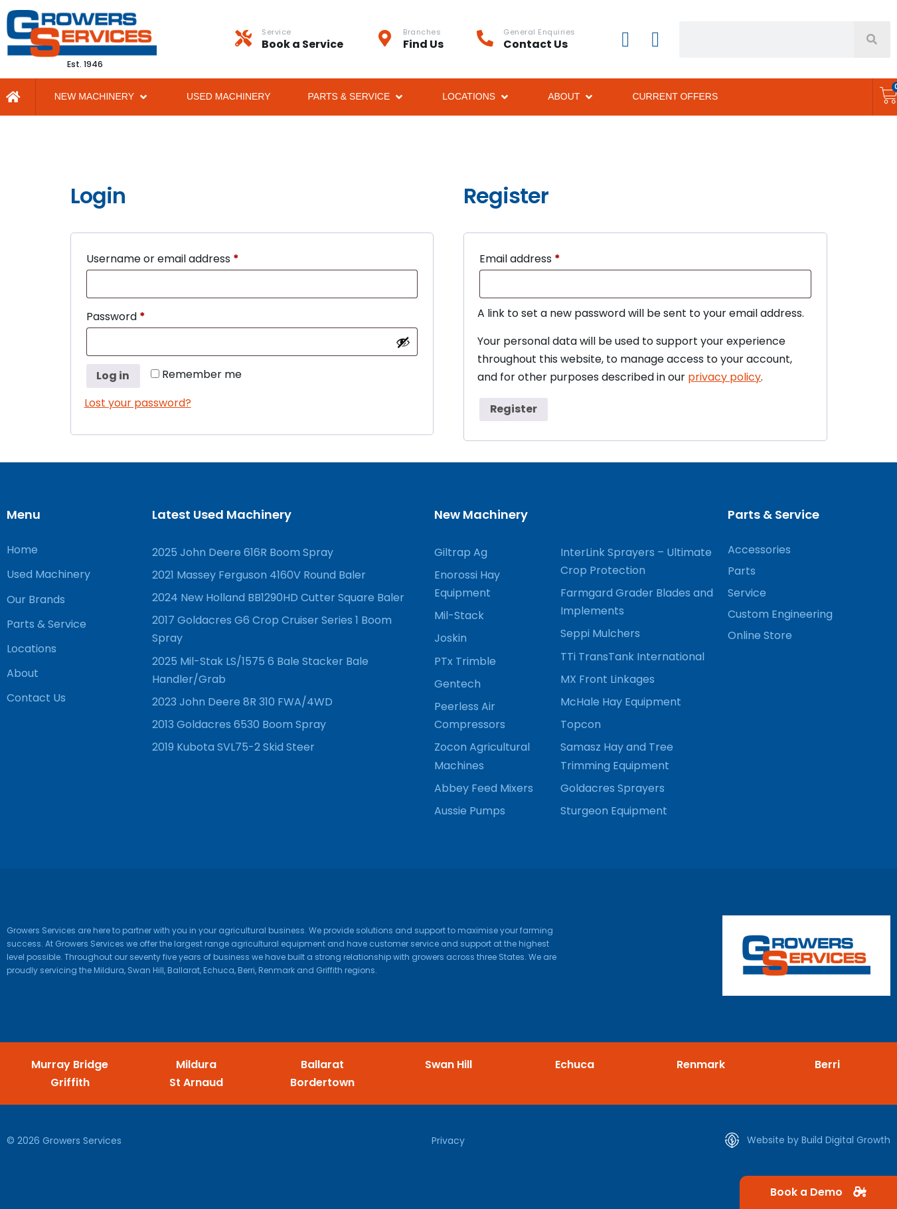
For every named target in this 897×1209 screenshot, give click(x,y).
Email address (542, 257)
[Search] (872, 39)
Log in (113, 375)
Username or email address (185, 257)
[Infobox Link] (305, 39)
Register (514, 409)
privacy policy (724, 377)
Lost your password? (137, 403)
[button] (102, 96)
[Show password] (403, 342)
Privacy (448, 1140)
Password (138, 315)
